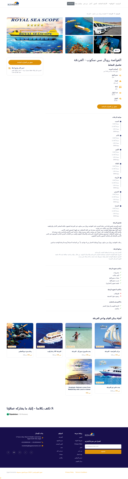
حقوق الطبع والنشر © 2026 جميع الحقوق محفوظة (29, 472)
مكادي (61, 458)
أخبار (90, 3)
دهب (61, 447)
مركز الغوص (79, 461)
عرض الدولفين (78, 458)
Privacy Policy (78, 444)
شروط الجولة (78, 440)
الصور (95, 3)
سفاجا (61, 454)
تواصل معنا (78, 3)
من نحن (85, 3)
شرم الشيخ (60, 440)
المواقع (111, 3)
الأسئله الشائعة (102, 3)
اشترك (103, 451)
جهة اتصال (79, 454)
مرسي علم (60, 451)
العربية (70, 3)
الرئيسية (118, 3)
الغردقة (111, 13)
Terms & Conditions (81, 472)
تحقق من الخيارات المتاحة (109, 106)
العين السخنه (59, 444)
